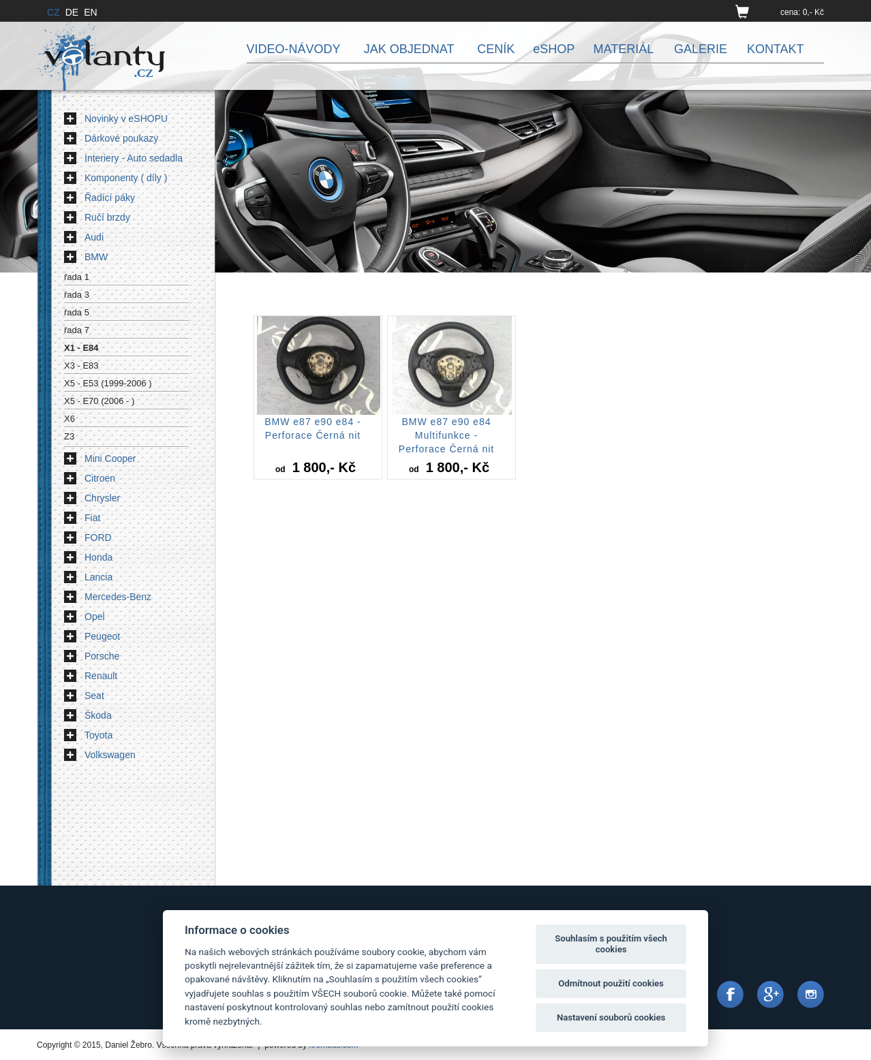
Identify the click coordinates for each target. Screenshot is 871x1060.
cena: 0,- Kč (802, 12)
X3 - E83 (81, 365)
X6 (69, 419)
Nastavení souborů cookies (611, 1017)
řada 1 (76, 277)
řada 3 (76, 295)
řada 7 (76, 330)
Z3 (69, 436)
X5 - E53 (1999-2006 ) (108, 383)
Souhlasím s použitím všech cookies (611, 943)
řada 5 (76, 312)
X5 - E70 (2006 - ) (99, 401)
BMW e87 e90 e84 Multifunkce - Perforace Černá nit (446, 435)
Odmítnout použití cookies (611, 983)
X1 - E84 (81, 348)
